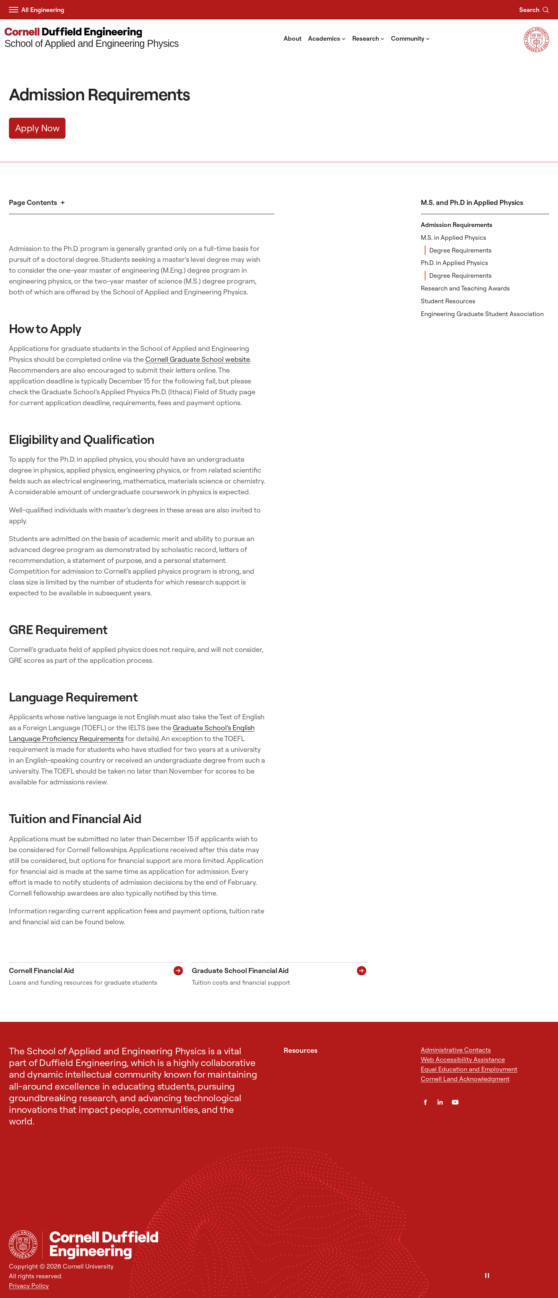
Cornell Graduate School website (197, 359)
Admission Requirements (457, 225)
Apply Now (37, 128)
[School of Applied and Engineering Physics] (92, 38)
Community (410, 38)
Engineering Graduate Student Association (482, 314)
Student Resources (448, 301)
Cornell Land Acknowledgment (465, 1079)
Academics (327, 38)
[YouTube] (455, 1102)
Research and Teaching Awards (465, 288)
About (292, 38)
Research (368, 38)
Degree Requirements (460, 250)
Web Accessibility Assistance (463, 1059)
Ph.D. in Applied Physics (454, 262)
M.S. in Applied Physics (453, 237)
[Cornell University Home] (23, 1244)
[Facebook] (425, 1102)
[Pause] (487, 1276)
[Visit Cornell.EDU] (536, 50)
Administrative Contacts (456, 1050)
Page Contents (33, 202)
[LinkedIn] (440, 1102)
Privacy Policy (29, 1285)
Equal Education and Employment (469, 1069)
